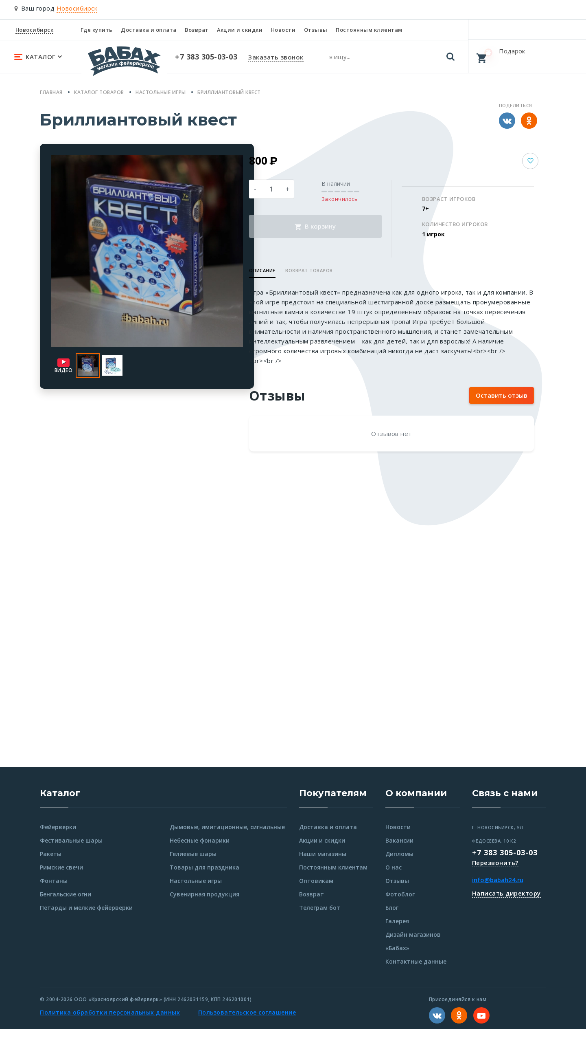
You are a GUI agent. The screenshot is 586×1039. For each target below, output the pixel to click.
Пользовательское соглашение (247, 1022)
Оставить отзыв (501, 405)
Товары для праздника (204, 877)
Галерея (397, 931)
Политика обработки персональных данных (110, 1022)
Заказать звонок (276, 57)
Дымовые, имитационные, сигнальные (227, 837)
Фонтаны (54, 890)
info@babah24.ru (497, 889)
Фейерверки (58, 837)
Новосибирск (34, 29)
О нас (393, 877)
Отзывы (316, 29)
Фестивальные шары (71, 850)
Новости (283, 29)
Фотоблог (400, 904)
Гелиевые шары (193, 863)
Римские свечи (61, 877)
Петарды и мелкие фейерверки (86, 917)
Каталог (60, 802)
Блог (391, 917)
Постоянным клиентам (369, 29)
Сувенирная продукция (204, 904)
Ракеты (50, 863)
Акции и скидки (239, 29)
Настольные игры (196, 890)
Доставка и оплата (149, 29)
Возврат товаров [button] (344, 270)
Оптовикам (316, 890)
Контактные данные (415, 971)
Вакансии (399, 850)
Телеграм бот (319, 917)
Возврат (197, 29)
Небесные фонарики (200, 850)
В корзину (341, 226)
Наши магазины (322, 863)
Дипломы (399, 863)
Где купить (97, 29)
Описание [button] (297, 270)
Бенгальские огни (65, 904)
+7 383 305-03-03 (505, 862)
